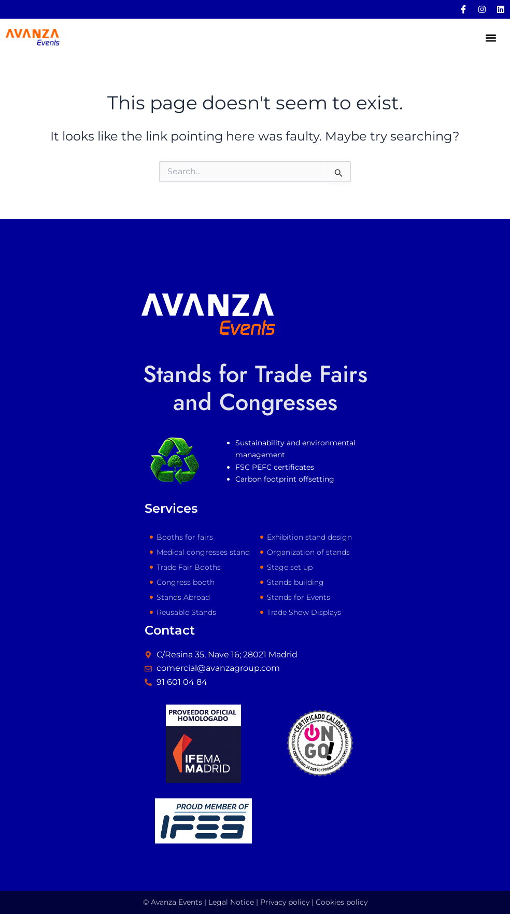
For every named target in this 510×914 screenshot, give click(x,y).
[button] (491, 38)
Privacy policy (284, 902)
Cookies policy (341, 902)
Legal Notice (231, 902)
